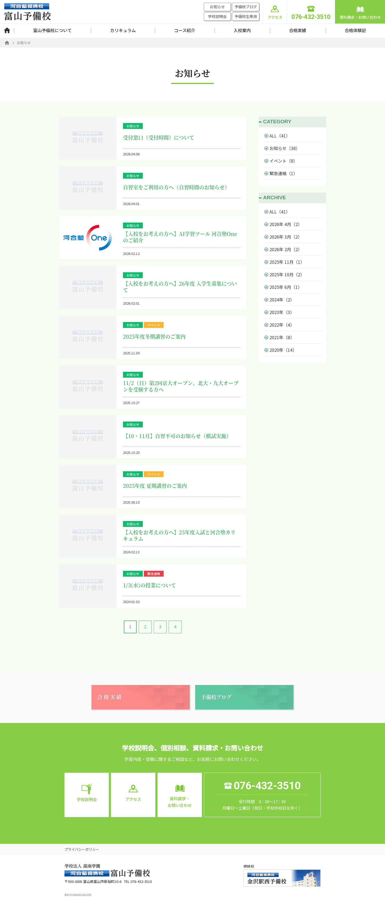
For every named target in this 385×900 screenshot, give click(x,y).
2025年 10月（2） (284, 274)
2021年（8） (279, 337)
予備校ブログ (245, 6)
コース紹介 (184, 30)
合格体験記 (355, 30)
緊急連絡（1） (281, 173)
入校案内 (242, 30)
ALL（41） (277, 135)
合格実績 (297, 30)
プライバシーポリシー (81, 849)
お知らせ (217, 6)
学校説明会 (217, 16)
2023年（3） (279, 312)
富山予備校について (52, 30)
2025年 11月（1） (284, 262)
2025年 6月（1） (283, 287)
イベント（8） (281, 161)
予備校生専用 (245, 16)
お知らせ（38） (282, 148)
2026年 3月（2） (283, 236)
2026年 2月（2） (283, 249)
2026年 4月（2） (283, 224)
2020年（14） (280, 350)
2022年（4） (279, 324)
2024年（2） (279, 299)
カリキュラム (123, 30)
